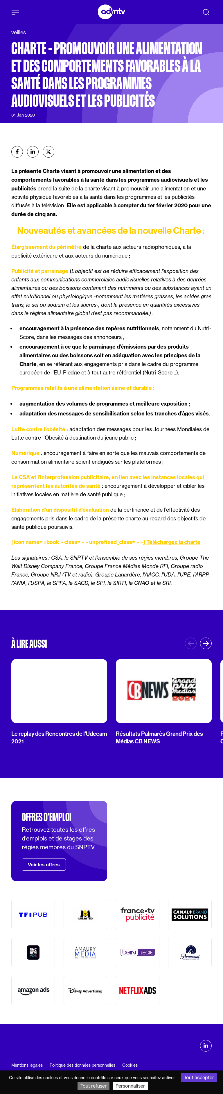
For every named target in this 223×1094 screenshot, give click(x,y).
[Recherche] (206, 12)
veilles (18, 32)
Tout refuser (93, 1086)
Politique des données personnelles (82, 1065)
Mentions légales (27, 1065)
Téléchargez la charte (173, 542)
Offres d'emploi (46, 817)
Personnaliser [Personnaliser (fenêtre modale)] (130, 1086)
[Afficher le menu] (15, 12)
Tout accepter (199, 1077)
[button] (206, 643)
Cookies (130, 1065)
